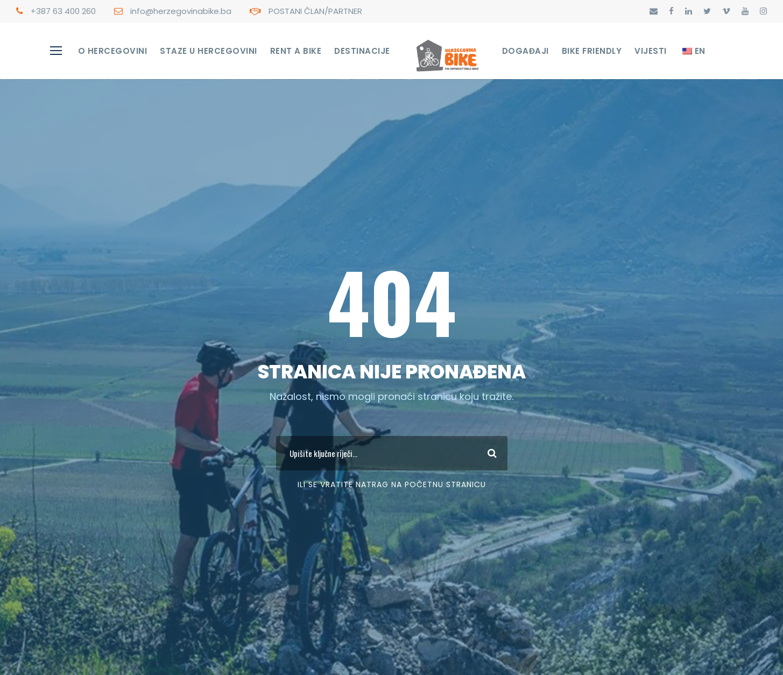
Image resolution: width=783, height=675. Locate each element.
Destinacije (362, 51)
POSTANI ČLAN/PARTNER (315, 11)
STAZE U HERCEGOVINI (208, 51)
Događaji (525, 51)
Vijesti (650, 51)
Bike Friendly (592, 51)
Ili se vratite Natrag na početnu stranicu (392, 484)
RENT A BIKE (296, 51)
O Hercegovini (112, 51)
